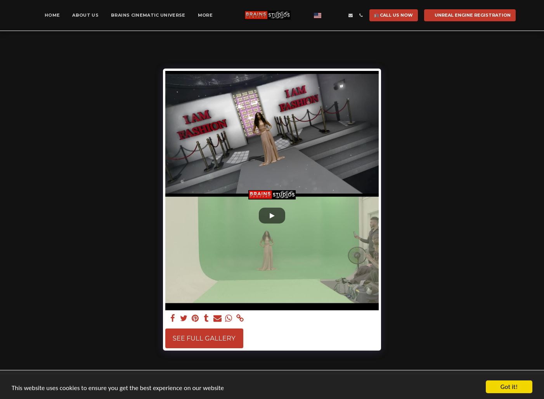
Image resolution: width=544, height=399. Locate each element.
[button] (329, 15)
